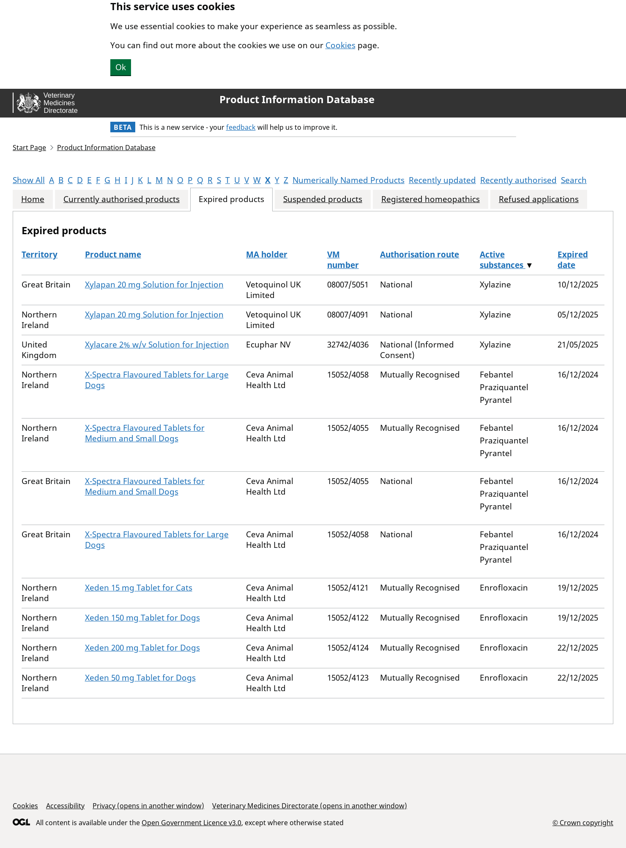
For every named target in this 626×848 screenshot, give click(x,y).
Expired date (573, 260)
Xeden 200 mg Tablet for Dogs (142, 647)
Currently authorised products (121, 199)
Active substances (502, 260)
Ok (120, 67)
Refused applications (539, 199)
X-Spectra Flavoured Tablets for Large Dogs (157, 380)
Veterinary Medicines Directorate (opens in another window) (309, 805)
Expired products (231, 199)
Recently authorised (518, 180)
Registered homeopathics (430, 199)
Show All (29, 180)
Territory (39, 254)
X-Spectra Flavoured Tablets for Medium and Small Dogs (145, 433)
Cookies (340, 45)
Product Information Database (297, 99)
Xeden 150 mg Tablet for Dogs (142, 617)
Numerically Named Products (348, 180)
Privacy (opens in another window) (148, 805)
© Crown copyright (582, 822)
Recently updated (442, 180)
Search (574, 180)
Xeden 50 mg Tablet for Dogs (140, 677)
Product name (113, 254)
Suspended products (322, 199)
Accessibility (65, 805)
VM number (343, 260)
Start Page (29, 147)
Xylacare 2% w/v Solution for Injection (157, 344)
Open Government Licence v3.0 (191, 822)
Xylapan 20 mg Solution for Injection (154, 284)
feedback (241, 127)
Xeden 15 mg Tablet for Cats (138, 587)
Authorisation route (419, 254)
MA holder (266, 254)
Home (32, 199)
